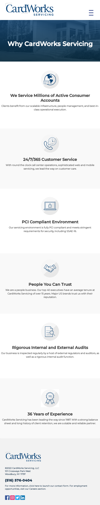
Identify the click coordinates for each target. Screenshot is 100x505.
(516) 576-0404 (18, 480)
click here (34, 486)
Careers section (37, 489)
